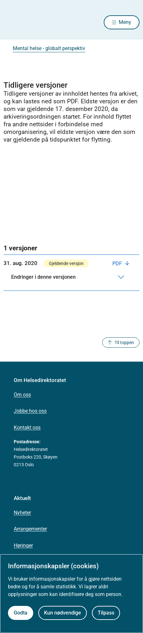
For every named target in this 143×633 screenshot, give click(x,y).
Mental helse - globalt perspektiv (49, 48)
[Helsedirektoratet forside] (11, 22)
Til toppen (121, 342)
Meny (125, 22)
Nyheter (22, 513)
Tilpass (106, 613)
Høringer (23, 545)
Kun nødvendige (62, 613)
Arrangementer (30, 529)
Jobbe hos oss (30, 411)
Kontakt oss (27, 427)
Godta (20, 613)
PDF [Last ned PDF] (117, 264)
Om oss (22, 395)
